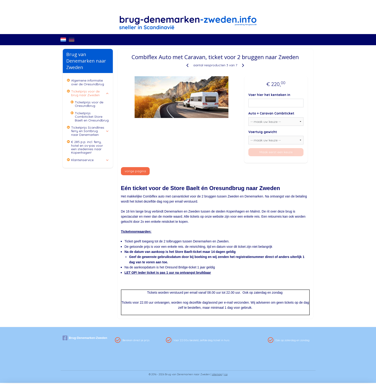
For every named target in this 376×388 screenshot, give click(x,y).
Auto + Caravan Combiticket (271, 113)
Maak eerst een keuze (276, 152)
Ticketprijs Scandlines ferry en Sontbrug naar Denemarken (90, 131)
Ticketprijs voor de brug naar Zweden (90, 93)
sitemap (217, 374)
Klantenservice (90, 160)
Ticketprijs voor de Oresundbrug (89, 104)
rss (225, 374)
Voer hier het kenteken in (269, 95)
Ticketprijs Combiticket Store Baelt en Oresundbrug (92, 116)
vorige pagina (135, 171)
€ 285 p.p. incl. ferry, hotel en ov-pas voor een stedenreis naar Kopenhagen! (87, 147)
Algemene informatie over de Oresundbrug (87, 82)
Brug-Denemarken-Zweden (85, 338)
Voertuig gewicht (262, 132)
